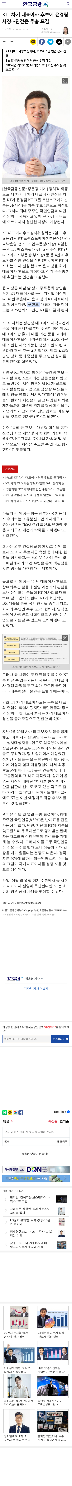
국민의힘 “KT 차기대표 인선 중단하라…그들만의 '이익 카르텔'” (37, 489)
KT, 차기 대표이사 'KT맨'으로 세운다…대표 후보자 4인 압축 (37, 501)
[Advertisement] (36, 944)
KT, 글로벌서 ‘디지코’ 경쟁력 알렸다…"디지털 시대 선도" (37, 495)
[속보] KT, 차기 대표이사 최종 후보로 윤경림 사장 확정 (37, 477)
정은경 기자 (34, 979)
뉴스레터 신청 (60, 1039)
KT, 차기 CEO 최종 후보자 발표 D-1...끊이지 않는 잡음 (37, 483)
